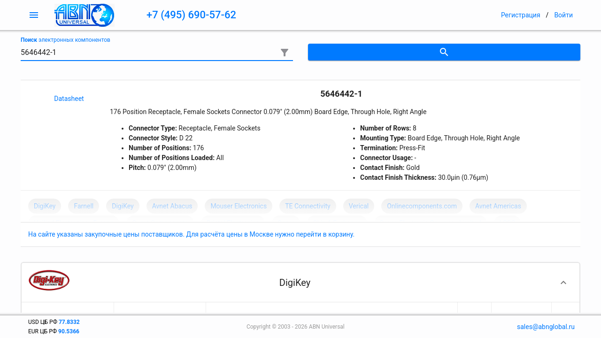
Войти (563, 15)
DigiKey (44, 206)
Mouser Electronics (238, 206)
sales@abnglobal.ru (546, 326)
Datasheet (69, 98)
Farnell (83, 206)
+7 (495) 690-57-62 (191, 15)
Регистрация (520, 15)
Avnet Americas (498, 206)
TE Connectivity (307, 206)
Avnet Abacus (172, 206)
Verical (359, 206)
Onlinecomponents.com (422, 206)
